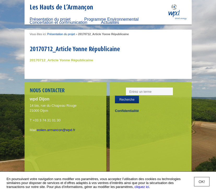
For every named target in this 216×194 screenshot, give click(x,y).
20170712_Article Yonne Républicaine (61, 60)
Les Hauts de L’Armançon (61, 7)
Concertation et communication (58, 22)
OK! (202, 182)
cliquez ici (142, 187)
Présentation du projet (61, 34)
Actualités (110, 22)
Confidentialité (127, 111)
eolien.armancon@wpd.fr (56, 130)
